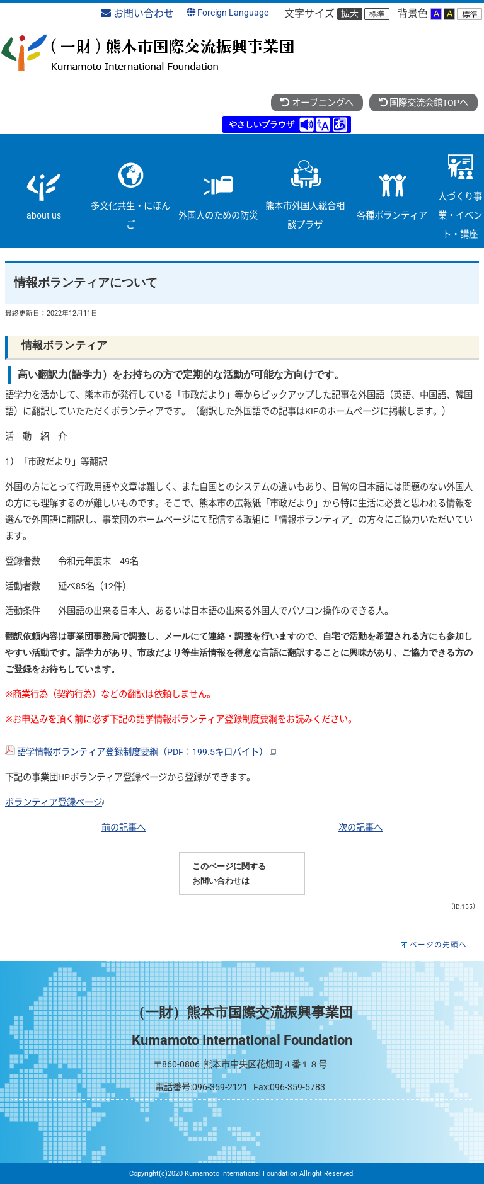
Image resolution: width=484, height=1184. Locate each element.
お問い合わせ (137, 14)
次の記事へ (360, 828)
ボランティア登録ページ (56, 802)
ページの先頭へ (438, 944)
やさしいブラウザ (261, 124)
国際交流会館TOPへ (423, 103)
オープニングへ (316, 103)
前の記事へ (123, 828)
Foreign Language (227, 13)
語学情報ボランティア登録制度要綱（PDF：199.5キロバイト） (140, 752)
